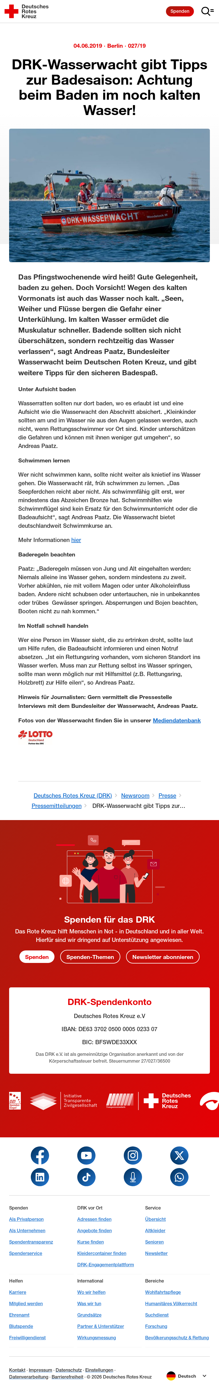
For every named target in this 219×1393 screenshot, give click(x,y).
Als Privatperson (26, 1219)
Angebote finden (94, 1230)
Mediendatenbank (177, 720)
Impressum (40, 1370)
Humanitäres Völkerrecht (171, 1303)
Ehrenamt (19, 1315)
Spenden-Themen (90, 956)
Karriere (17, 1292)
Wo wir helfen (91, 1292)
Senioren (154, 1242)
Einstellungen (99, 1370)
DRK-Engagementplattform (105, 1264)
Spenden (180, 11)
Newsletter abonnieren (162, 956)
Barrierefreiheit (67, 1377)
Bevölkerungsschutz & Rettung (177, 1337)
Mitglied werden (26, 1303)
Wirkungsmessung (96, 1337)
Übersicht (155, 1219)
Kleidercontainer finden (101, 1253)
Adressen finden (94, 1219)
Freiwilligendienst (27, 1337)
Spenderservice (25, 1253)
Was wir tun (89, 1303)
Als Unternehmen (27, 1230)
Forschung (156, 1326)
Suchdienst (157, 1315)
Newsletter (156, 1253)
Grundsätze (89, 1315)
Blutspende (21, 1326)
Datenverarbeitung (28, 1377)
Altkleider (155, 1230)
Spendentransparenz (31, 1242)
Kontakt (17, 1370)
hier (76, 540)
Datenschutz (69, 1370)
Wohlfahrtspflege (163, 1292)
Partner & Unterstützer (100, 1326)
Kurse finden (90, 1242)
